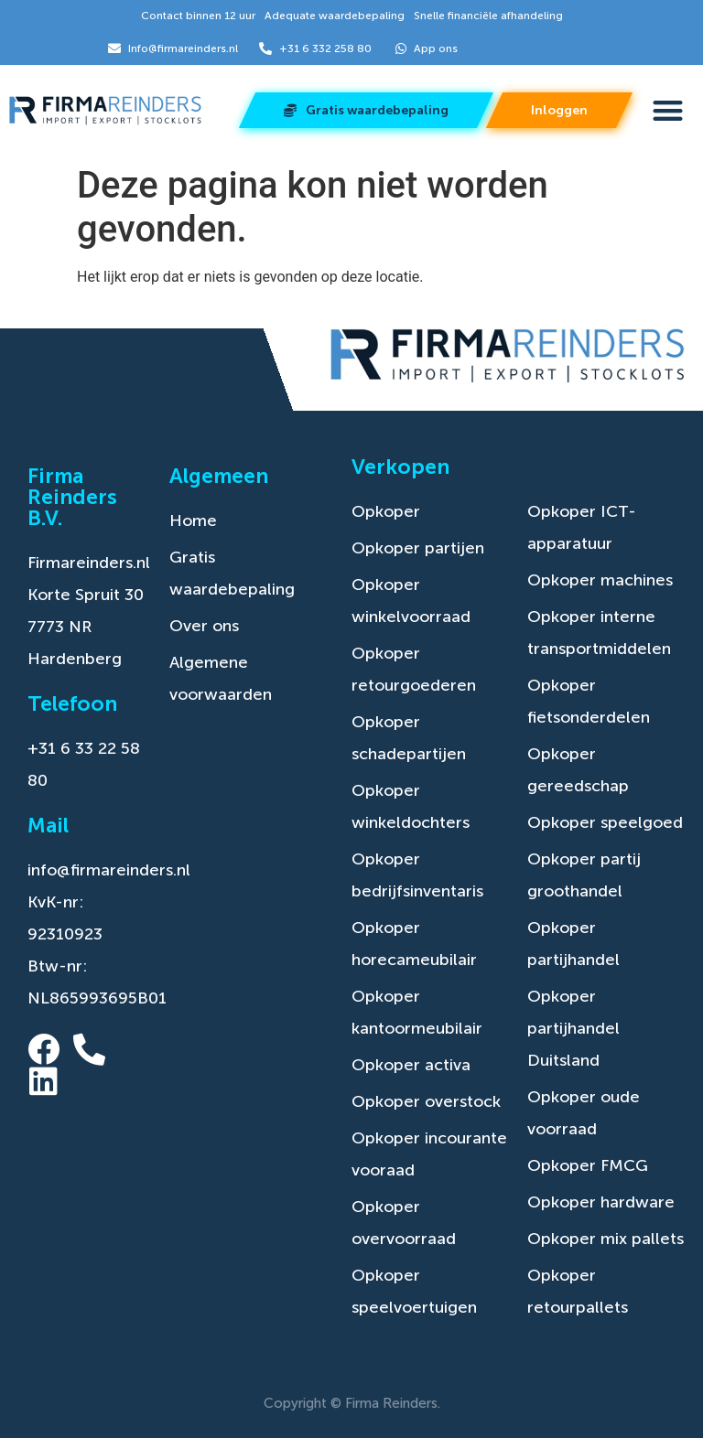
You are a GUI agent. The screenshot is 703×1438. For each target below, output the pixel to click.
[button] (668, 111)
